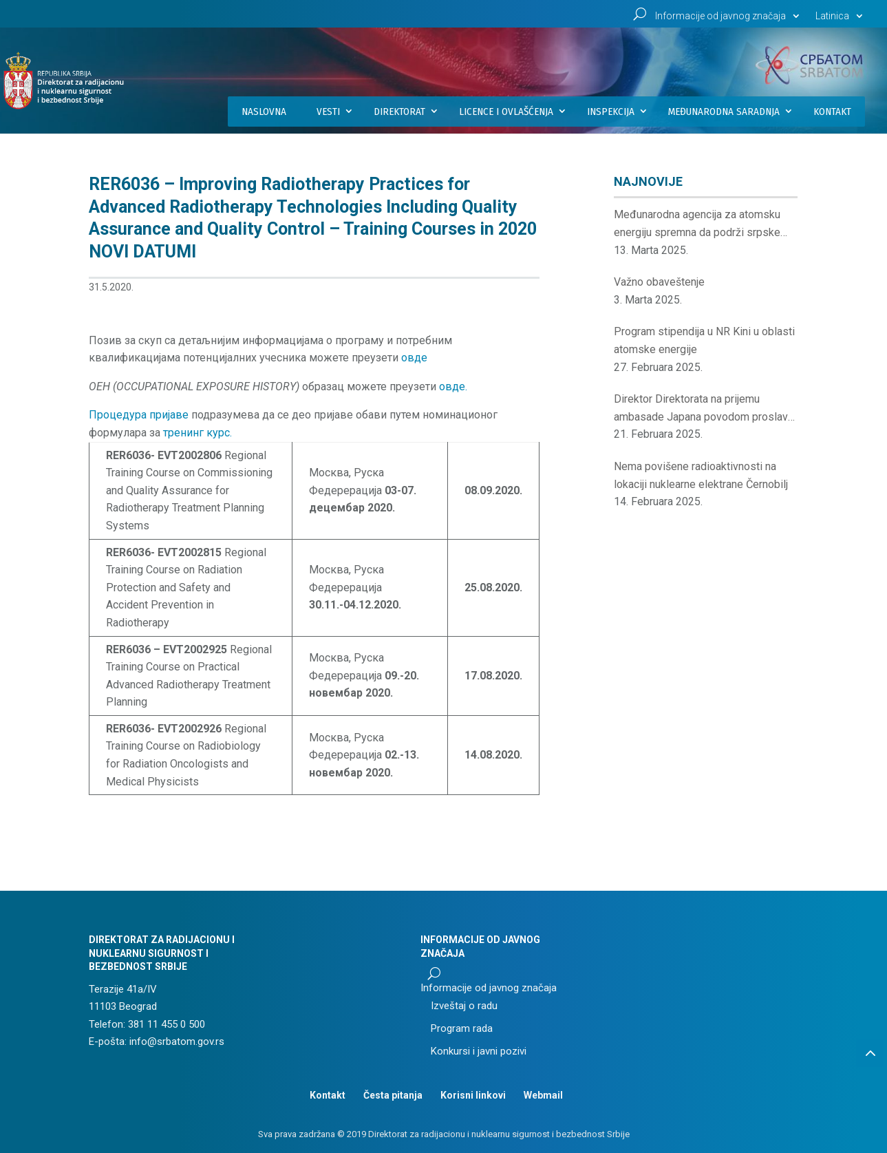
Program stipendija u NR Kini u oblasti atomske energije (704, 340)
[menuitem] (840, 19)
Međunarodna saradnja (724, 111)
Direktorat (399, 111)
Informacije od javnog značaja (720, 16)
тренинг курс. (197, 432)
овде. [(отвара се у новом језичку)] (453, 386)
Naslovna (264, 111)
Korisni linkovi (473, 1095)
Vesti (328, 111)
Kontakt (832, 111)
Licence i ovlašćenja (506, 111)
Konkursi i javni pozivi (478, 1051)
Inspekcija (610, 111)
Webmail (543, 1095)
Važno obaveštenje (659, 281)
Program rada (462, 1028)
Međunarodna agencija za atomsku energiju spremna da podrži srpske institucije (697, 224)
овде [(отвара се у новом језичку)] (414, 357)
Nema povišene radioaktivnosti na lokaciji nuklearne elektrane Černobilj (701, 475)
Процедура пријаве (139, 414)
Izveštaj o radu (464, 1005)
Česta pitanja (393, 1095)
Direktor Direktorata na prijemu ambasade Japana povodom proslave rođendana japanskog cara (704, 408)
